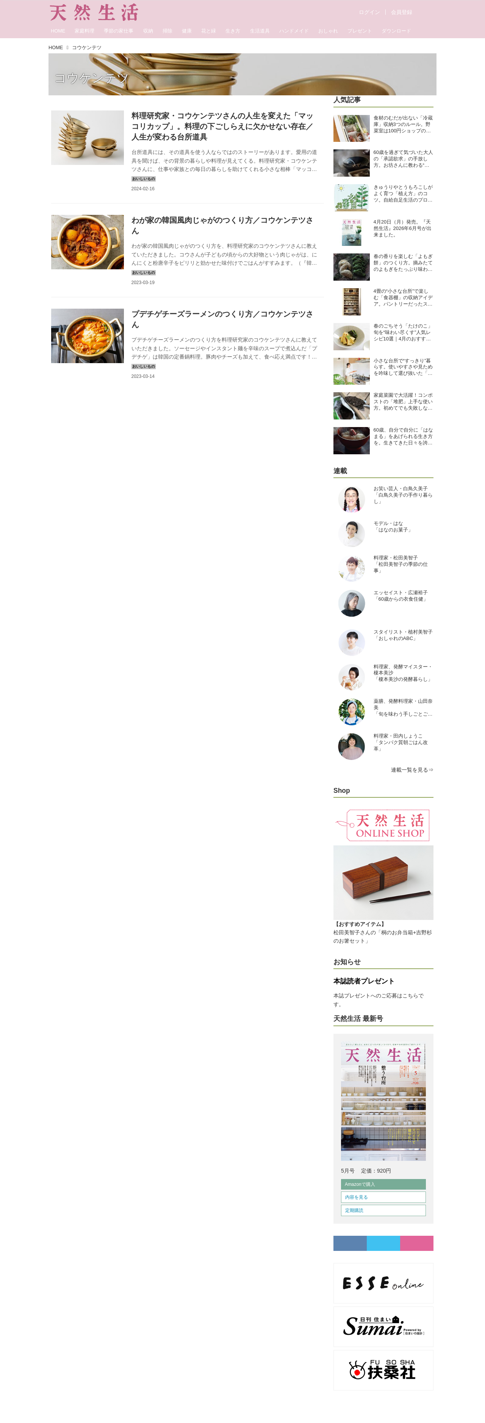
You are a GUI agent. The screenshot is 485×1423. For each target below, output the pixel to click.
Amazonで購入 (360, 1184)
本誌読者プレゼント (364, 981)
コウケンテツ (91, 78)
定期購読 (354, 1210)
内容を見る (356, 1197)
